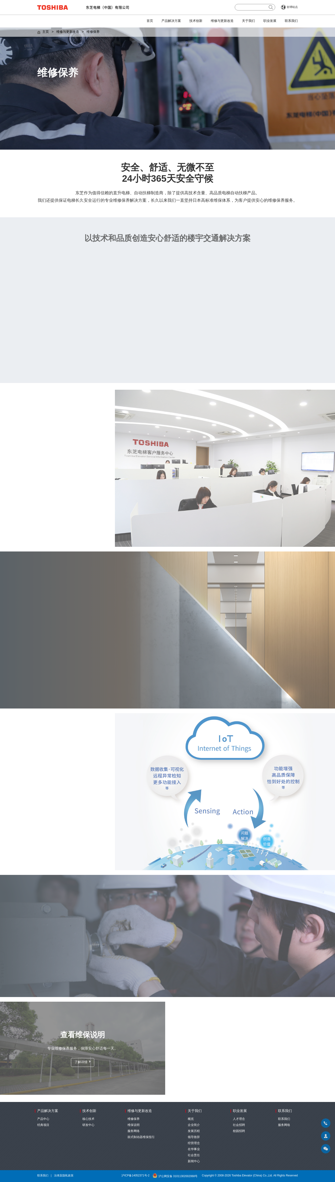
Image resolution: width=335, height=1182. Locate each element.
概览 (191, 1119)
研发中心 (88, 1125)
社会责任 (194, 1155)
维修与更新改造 (222, 21)
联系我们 (291, 21)
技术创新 (195, 21)
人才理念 (239, 1119)
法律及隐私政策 (64, 1175)
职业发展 (269, 21)
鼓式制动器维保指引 (141, 1137)
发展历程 (194, 1131)
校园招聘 (239, 1131)
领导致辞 (194, 1137)
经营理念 (194, 1143)
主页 (45, 32)
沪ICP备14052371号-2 (135, 1175)
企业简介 (194, 1125)
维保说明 (133, 1125)
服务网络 (133, 1131)
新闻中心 (194, 1161)
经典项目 (43, 1125)
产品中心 (43, 1119)
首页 (150, 21)
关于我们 (248, 21)
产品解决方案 (171, 21)
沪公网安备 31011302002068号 (176, 1176)
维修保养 (93, 32)
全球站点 (292, 7)
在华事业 (194, 1149)
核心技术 (88, 1119)
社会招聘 (239, 1125)
